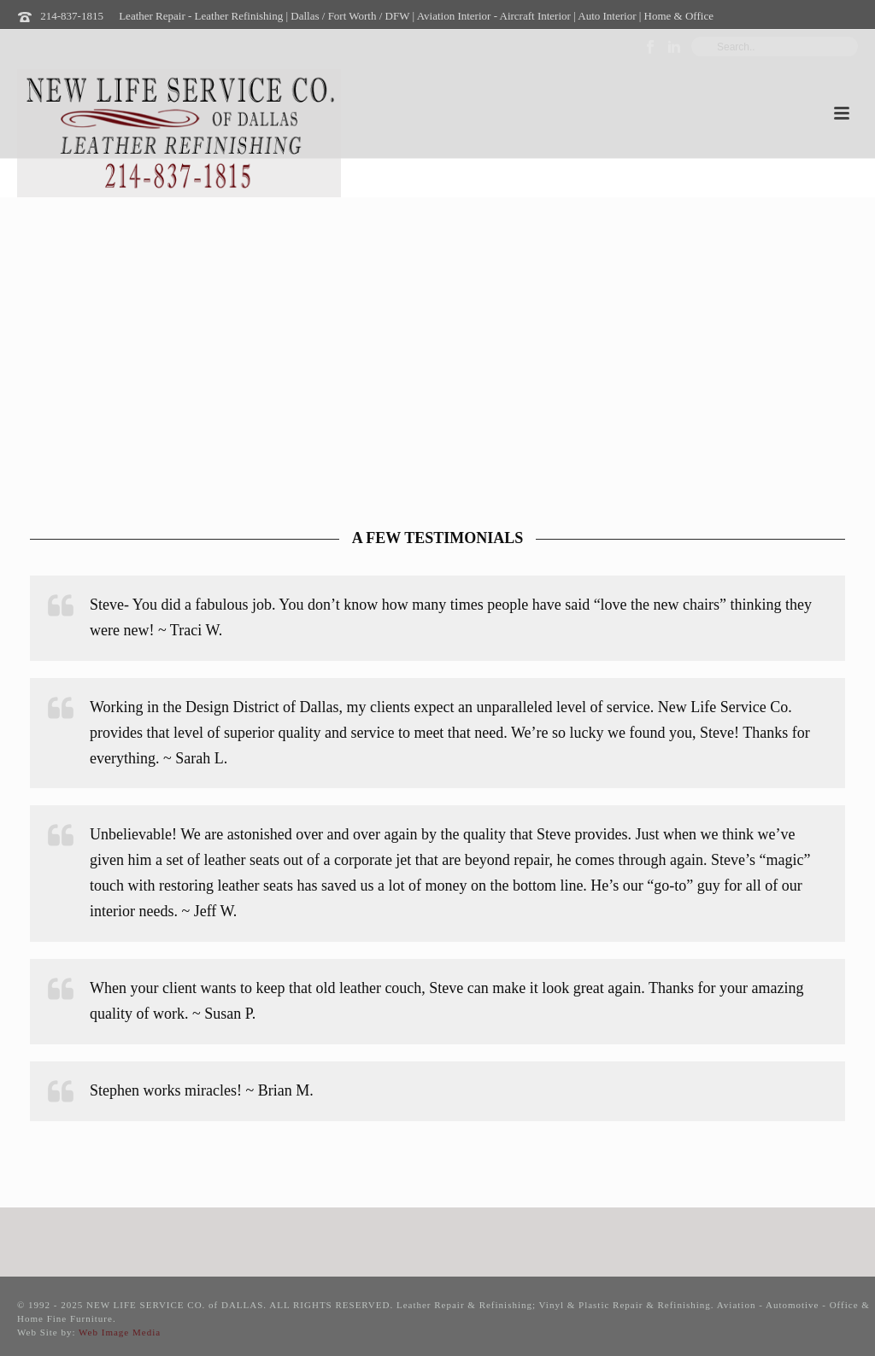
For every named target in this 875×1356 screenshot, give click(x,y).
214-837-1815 (71, 15)
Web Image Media (120, 1332)
